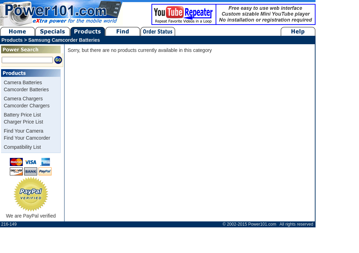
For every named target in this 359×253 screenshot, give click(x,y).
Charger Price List (23, 122)
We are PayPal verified (31, 213)
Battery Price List (22, 115)
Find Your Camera (23, 131)
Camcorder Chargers (27, 105)
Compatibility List (22, 147)
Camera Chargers (23, 98)
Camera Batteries (23, 82)
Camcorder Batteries (26, 89)
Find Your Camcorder (27, 138)
